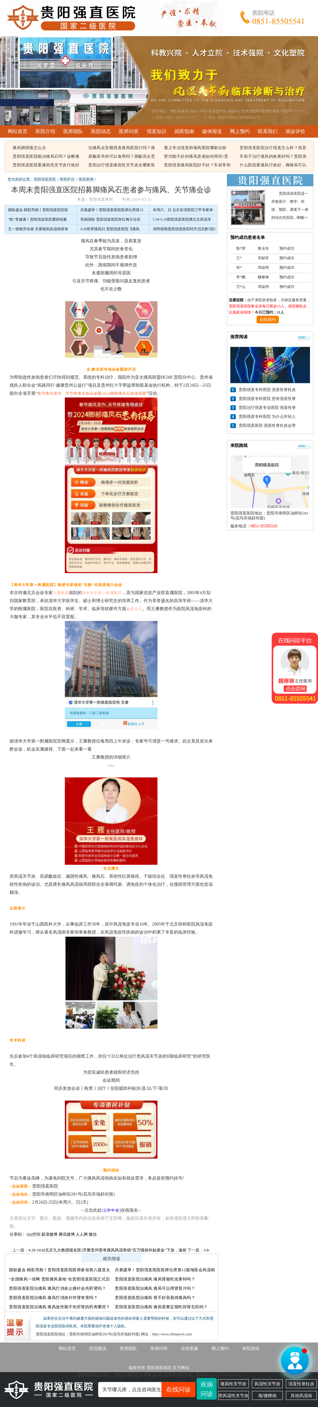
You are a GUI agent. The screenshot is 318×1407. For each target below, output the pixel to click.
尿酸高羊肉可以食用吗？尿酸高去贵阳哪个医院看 (121, 157)
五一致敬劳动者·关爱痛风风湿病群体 (38, 229)
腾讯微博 (67, 1234)
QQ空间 (33, 1234)
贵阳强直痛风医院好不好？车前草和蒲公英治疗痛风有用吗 (197, 165)
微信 (93, 1234)
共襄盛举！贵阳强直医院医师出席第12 (111, 210)
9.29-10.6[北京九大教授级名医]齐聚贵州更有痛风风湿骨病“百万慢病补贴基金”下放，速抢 (107, 1250)
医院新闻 (86, 179)
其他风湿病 (301, 1395)
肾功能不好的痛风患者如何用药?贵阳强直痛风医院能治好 (196, 157)
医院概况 (98, 1348)
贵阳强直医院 (45, 179)
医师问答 (129, 131)
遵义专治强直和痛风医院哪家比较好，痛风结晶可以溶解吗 (195, 148)
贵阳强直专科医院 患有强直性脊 (267, 398)
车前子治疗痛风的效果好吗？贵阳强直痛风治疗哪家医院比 (273, 157)
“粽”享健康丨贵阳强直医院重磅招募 (37, 219)
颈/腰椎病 (267, 1395)
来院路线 (250, 1348)
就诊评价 (295, 131)
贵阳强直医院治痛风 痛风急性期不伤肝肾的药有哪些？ (59, 1307)
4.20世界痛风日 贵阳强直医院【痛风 (110, 229)
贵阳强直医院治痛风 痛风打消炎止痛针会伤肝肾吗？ (57, 1288)
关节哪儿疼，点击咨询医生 (148, 1389)
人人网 (82, 1234)
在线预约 (268, 319)
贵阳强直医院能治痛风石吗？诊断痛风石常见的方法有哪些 (46, 157)
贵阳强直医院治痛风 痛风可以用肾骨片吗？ (155, 1288)
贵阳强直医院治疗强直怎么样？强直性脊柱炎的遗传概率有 (273, 148)
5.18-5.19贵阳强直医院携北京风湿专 (182, 219)
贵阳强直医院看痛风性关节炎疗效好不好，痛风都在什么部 (46, 165)
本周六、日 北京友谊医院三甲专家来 (183, 210)
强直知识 (156, 131)
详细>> (302, 217)
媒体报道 (212, 131)
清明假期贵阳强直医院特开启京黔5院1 (184, 229)
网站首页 (17, 131)
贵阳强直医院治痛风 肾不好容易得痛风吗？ (155, 1297)
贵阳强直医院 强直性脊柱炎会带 (267, 425)
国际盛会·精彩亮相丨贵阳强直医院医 (38, 210)
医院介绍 (45, 131)
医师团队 (73, 131)
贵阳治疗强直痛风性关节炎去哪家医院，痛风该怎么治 (121, 165)
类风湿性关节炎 (233, 1395)
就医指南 (184, 131)
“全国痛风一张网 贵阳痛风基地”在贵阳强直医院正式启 (59, 1279)
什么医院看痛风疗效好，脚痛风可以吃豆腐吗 (273, 165)
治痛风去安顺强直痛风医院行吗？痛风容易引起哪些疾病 (121, 148)
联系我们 (268, 131)
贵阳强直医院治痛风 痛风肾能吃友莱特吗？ (155, 1279)
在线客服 (189, 1348)
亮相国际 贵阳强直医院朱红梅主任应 (110, 219)
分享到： (18, 1234)
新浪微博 (49, 1234)
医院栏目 (67, 179)
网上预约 (240, 131)
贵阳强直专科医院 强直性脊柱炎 (267, 389)
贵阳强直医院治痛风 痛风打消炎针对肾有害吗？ (53, 1297)
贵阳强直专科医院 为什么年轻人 (267, 416)
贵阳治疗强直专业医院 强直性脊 (267, 407)
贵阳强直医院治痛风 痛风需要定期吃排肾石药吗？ (161, 1307)
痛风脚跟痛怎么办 (29, 147)
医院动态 (101, 131)
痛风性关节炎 (233, 1383)
